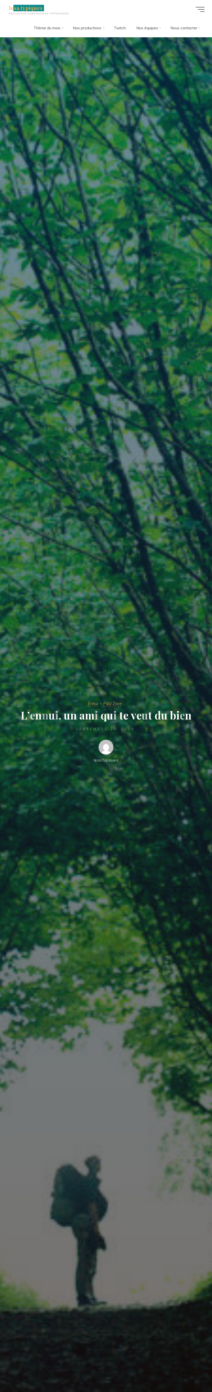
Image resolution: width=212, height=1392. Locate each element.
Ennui (93, 703)
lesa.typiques (26, 8)
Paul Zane (112, 703)
